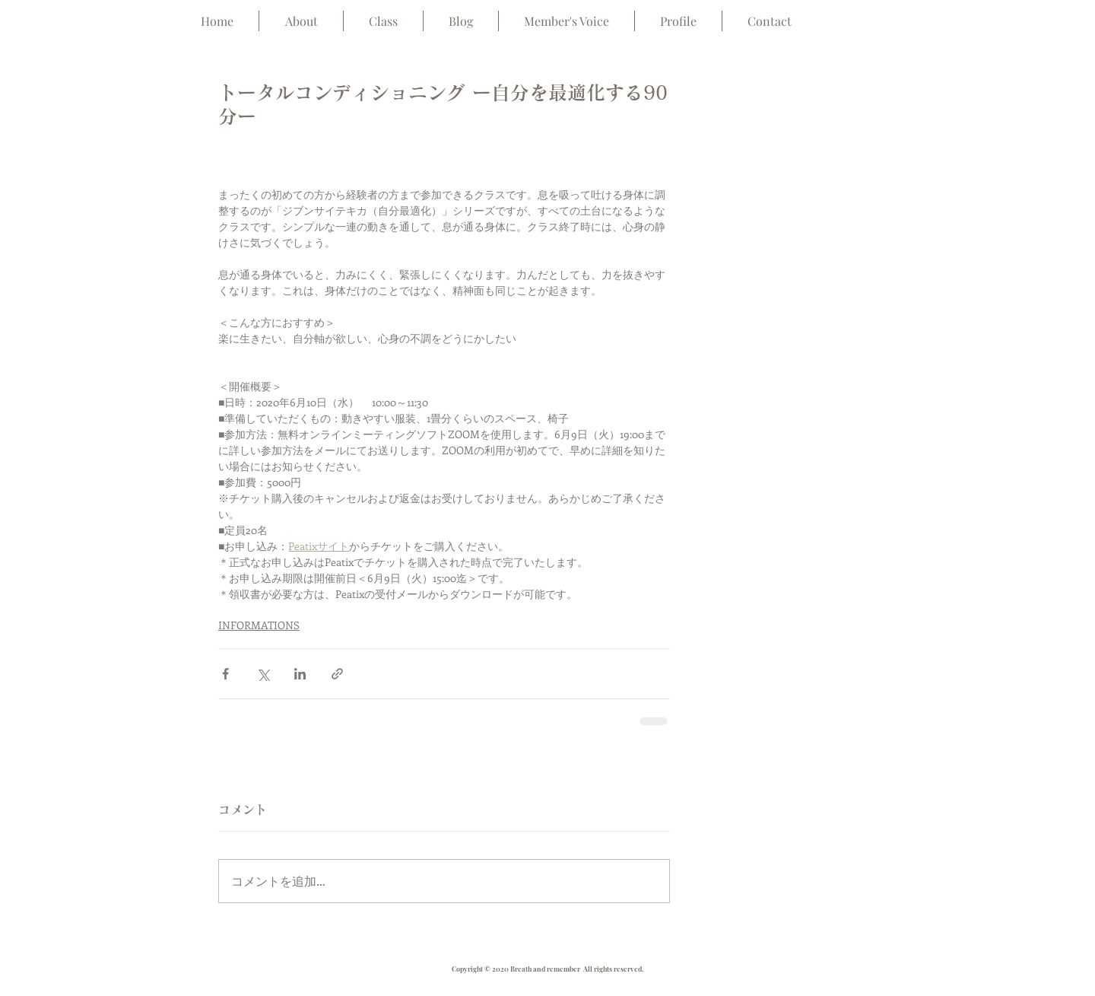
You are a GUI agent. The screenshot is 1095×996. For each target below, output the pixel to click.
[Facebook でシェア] (225, 674)
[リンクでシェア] (337, 674)
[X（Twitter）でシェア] (263, 674)
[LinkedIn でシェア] (300, 674)
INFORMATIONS (259, 625)
